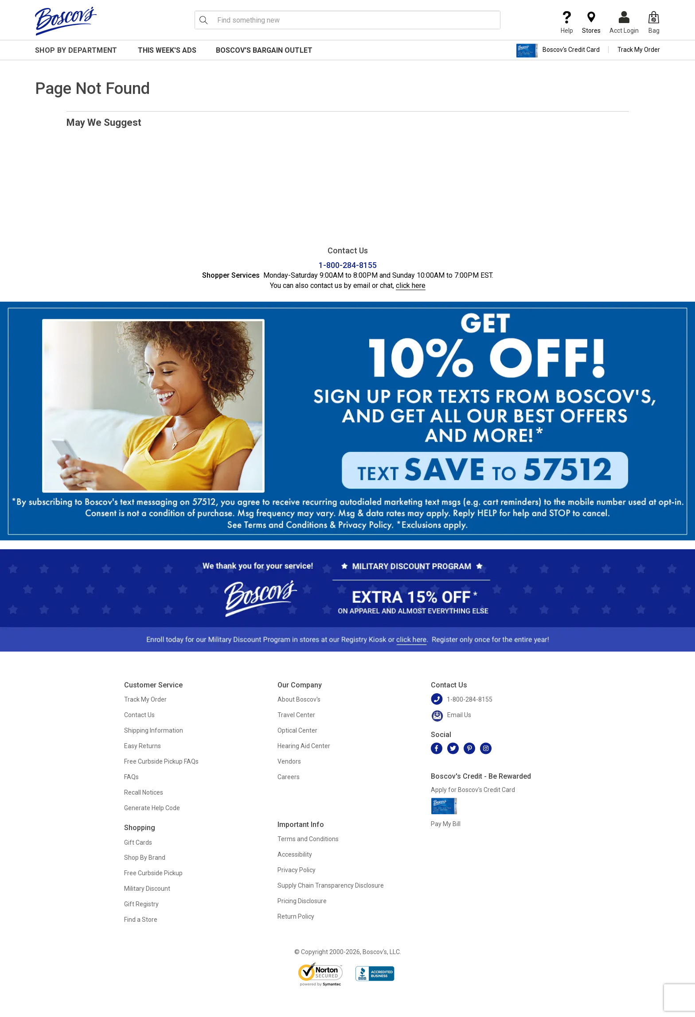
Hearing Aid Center (303, 745)
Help (567, 22)
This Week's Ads (167, 50)
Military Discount (147, 888)
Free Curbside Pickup (153, 873)
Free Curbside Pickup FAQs (161, 761)
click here (411, 285)
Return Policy (295, 916)
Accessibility (294, 854)
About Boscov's (298, 699)
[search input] (347, 20)
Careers (288, 776)
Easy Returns (142, 745)
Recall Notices (143, 792)
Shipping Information (153, 730)
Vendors (289, 761)
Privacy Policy (296, 869)
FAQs (131, 776)
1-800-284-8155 (348, 265)
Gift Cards (138, 842)
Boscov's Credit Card (558, 50)
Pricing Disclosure (302, 900)
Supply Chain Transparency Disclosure (330, 885)
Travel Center (296, 714)
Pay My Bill (446, 823)
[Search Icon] (203, 20)
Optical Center (297, 730)
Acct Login (624, 22)
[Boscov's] (66, 20)
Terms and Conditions (308, 838)
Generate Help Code (152, 807)
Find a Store (140, 919)
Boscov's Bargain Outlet (264, 50)
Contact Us (139, 714)
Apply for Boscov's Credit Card (473, 789)
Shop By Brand (144, 857)
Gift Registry (141, 904)
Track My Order (638, 49)
